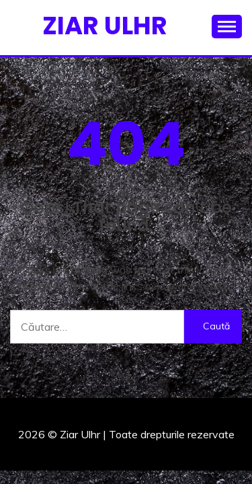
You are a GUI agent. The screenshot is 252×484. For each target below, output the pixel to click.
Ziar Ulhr (104, 25)
